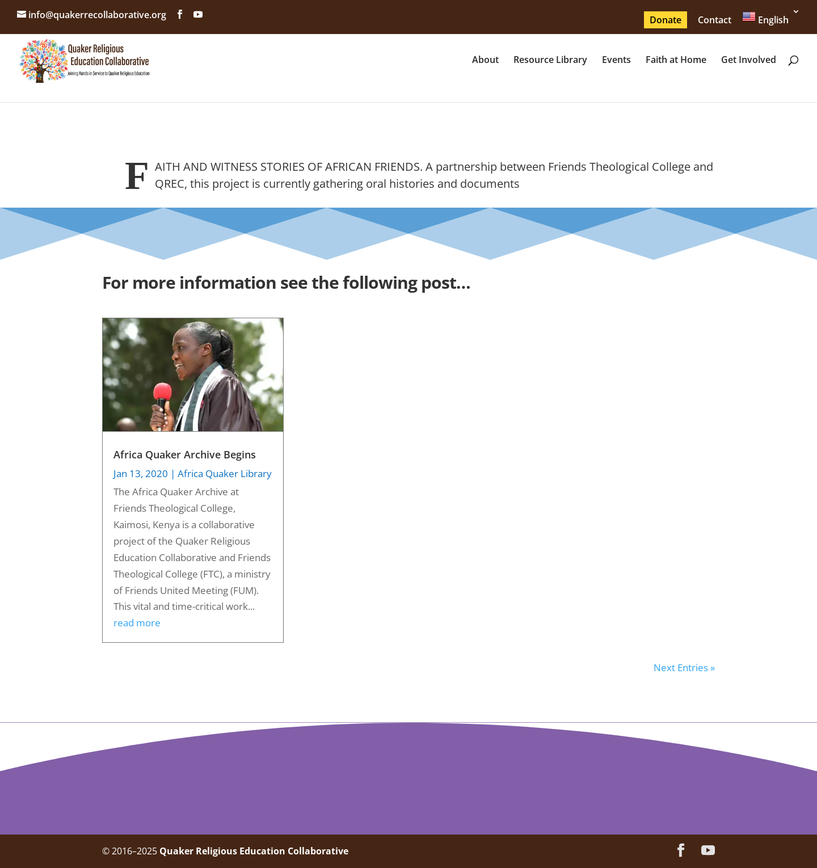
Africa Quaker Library (225, 473)
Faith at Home (676, 61)
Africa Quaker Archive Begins (184, 454)
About (485, 61)
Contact (714, 20)
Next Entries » (684, 667)
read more (137, 622)
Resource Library (550, 61)
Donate (665, 20)
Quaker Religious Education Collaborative (253, 851)
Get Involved (748, 61)
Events (616, 61)
